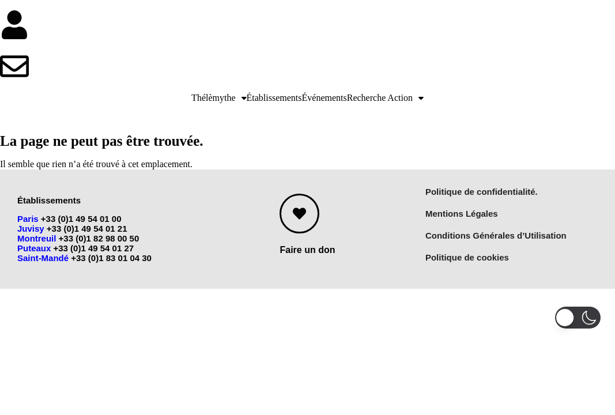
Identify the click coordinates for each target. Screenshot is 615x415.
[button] (218, 98)
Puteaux (34, 248)
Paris (28, 219)
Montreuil (36, 238)
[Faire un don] (299, 213)
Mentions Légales (461, 213)
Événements (324, 98)
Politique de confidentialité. (481, 192)
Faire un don (307, 250)
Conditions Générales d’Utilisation (496, 235)
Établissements (274, 98)
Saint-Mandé (43, 258)
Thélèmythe (218, 98)
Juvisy (30, 228)
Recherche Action (385, 98)
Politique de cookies (467, 257)
